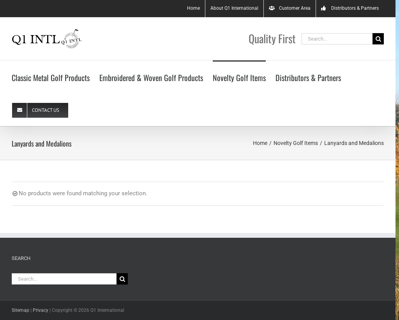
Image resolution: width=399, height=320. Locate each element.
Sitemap (20, 310)
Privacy (40, 310)
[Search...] (337, 38)
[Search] (378, 38)
